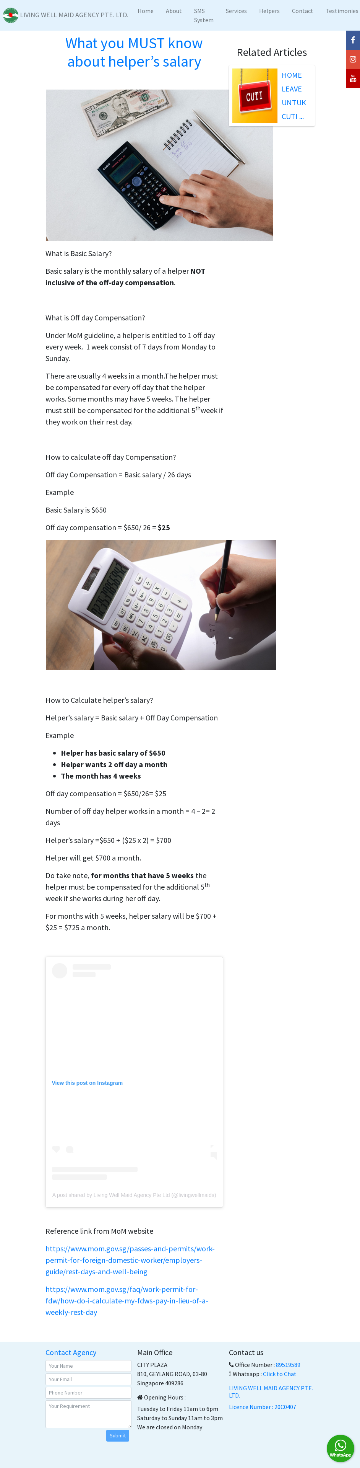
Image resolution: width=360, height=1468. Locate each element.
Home (146, 11)
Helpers (269, 11)
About (174, 11)
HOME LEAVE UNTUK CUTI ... (294, 95)
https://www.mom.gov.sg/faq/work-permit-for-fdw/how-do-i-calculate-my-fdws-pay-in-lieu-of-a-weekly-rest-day (126, 1300)
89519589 (288, 1364)
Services (236, 11)
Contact (302, 11)
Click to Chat (280, 1374)
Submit (118, 1435)
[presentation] (89, 1441)
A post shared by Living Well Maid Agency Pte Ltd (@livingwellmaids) (134, 1195)
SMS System (204, 15)
